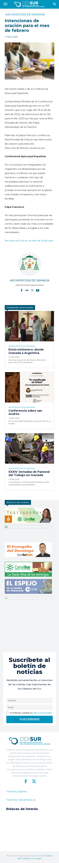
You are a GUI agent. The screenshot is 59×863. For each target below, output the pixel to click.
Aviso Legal (36, 858)
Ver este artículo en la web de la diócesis (29, 240)
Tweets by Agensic (16, 791)
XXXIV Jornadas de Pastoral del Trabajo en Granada (29, 473)
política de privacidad (42, 712)
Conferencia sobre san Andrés (25, 412)
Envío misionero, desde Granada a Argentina (26, 351)
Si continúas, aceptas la (29, 712)
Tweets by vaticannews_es (21, 799)
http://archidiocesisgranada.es (29, 285)
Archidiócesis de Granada (25, 14)
